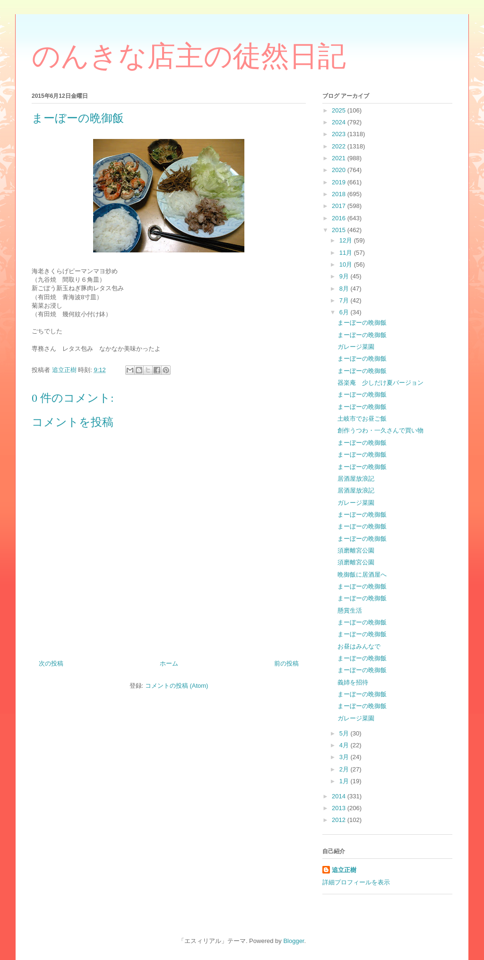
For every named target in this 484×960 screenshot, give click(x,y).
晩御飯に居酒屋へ (362, 574)
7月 (345, 300)
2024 (339, 122)
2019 (339, 182)
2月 (345, 769)
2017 (339, 205)
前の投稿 (286, 663)
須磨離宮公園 (355, 550)
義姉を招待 (352, 682)
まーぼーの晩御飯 (362, 322)
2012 (339, 819)
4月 (345, 745)
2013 (339, 808)
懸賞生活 (349, 610)
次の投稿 (51, 663)
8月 (345, 288)
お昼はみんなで (358, 646)
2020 (339, 169)
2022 (339, 146)
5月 (345, 733)
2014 (339, 796)
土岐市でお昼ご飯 (362, 418)
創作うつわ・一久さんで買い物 (380, 430)
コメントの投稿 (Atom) (176, 685)
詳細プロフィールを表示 (356, 882)
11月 (346, 252)
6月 (345, 312)
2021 (339, 158)
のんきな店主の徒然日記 (189, 56)
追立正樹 (344, 870)
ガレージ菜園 (355, 346)
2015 (339, 230)
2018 (339, 194)
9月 (345, 276)
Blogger (293, 940)
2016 (339, 218)
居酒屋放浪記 (355, 478)
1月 (345, 781)
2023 (339, 134)
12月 (346, 240)
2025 (339, 110)
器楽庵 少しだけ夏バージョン (380, 382)
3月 (345, 757)
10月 (346, 264)
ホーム (169, 663)
